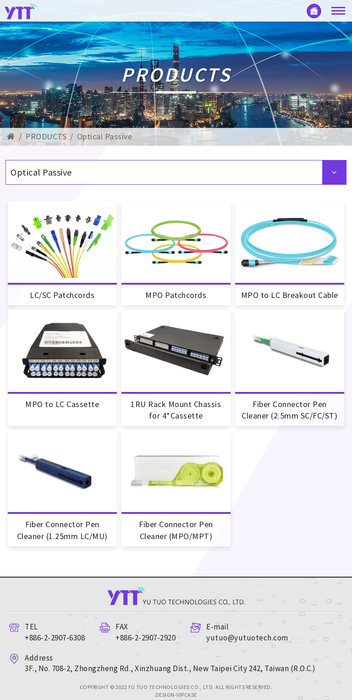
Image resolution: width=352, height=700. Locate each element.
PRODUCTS (45, 136)
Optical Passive (104, 136)
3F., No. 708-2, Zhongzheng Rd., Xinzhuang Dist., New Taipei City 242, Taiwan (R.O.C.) (170, 668)
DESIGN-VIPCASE (176, 694)
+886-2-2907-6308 (55, 638)
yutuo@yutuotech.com (247, 638)
